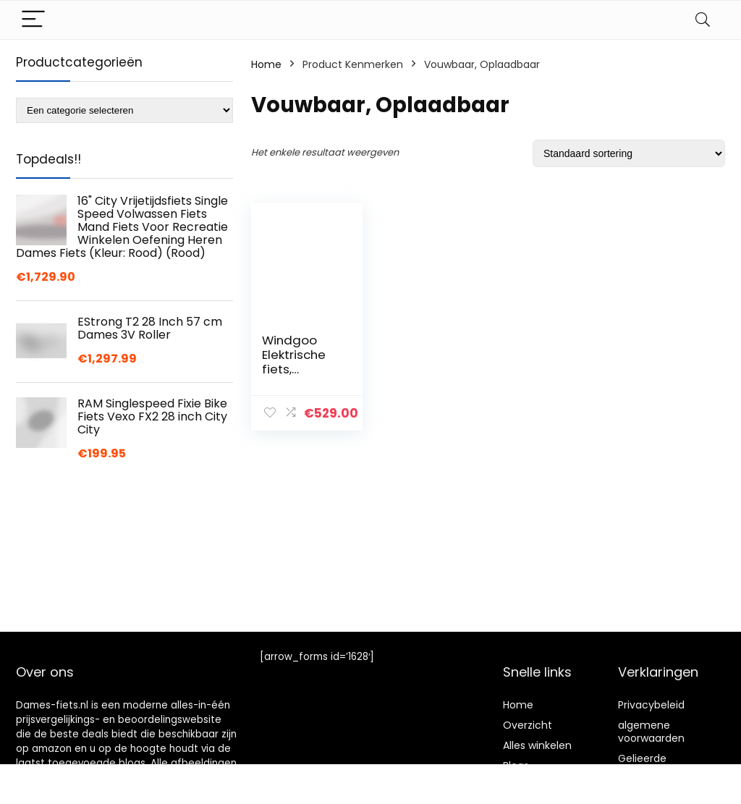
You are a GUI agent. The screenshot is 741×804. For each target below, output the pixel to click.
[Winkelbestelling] (629, 153)
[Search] (702, 20)
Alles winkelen (537, 745)
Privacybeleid (651, 705)
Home (266, 64)
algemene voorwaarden (651, 731)
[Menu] (33, 20)
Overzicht (527, 725)
